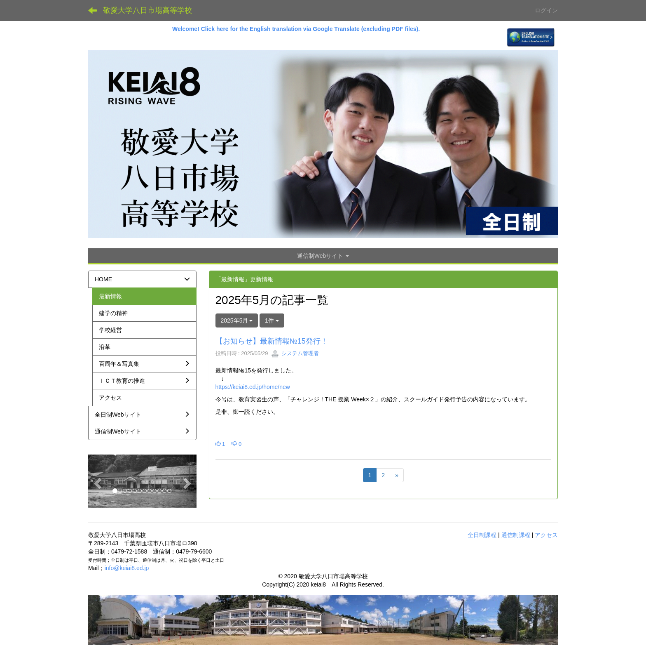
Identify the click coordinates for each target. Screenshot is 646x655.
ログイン (546, 10)
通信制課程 (515, 535)
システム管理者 (295, 353)
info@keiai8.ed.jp (127, 568)
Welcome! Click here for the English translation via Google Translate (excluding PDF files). (296, 29)
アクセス (546, 535)
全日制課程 (482, 535)
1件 (272, 320)
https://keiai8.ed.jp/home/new (252, 387)
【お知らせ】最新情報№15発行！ (271, 341)
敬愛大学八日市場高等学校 (147, 10)
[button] (96, 481)
